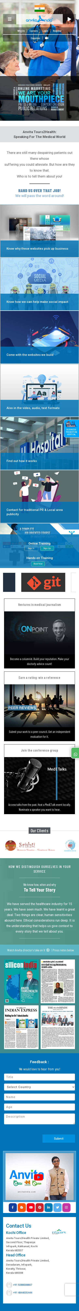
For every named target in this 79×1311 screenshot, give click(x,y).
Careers (34, 30)
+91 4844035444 (22, 1292)
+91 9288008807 (22, 1284)
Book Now (38, 564)
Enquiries (35, 38)
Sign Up (47, 548)
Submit (58, 1138)
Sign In (31, 548)
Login (45, 30)
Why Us (21, 30)
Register (57, 30)
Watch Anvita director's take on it (28, 950)
